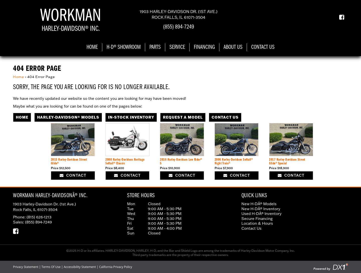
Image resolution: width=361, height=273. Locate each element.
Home (92, 47)
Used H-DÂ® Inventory (261, 213)
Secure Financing (257, 218)
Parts (155, 47)
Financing (204, 47)
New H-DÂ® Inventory (260, 208)
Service (177, 47)
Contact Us (263, 47)
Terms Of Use (51, 267)
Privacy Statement (25, 267)
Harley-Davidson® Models (68, 117)
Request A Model (183, 117)
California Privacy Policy (115, 267)
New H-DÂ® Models (259, 203)
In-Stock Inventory (131, 117)
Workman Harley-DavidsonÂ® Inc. (50, 196)
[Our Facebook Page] (339, 17)
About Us (233, 47)
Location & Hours (257, 223)
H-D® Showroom (124, 47)
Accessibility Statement (80, 267)
